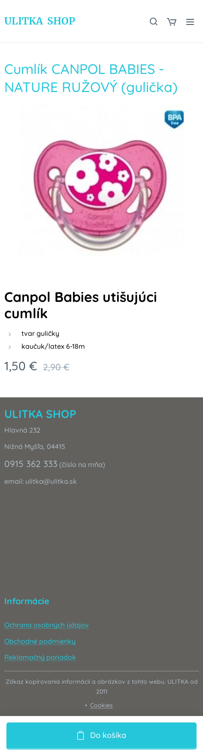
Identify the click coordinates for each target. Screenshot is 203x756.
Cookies (101, 705)
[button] (153, 21)
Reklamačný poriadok (40, 657)
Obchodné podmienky (40, 640)
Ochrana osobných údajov (46, 625)
